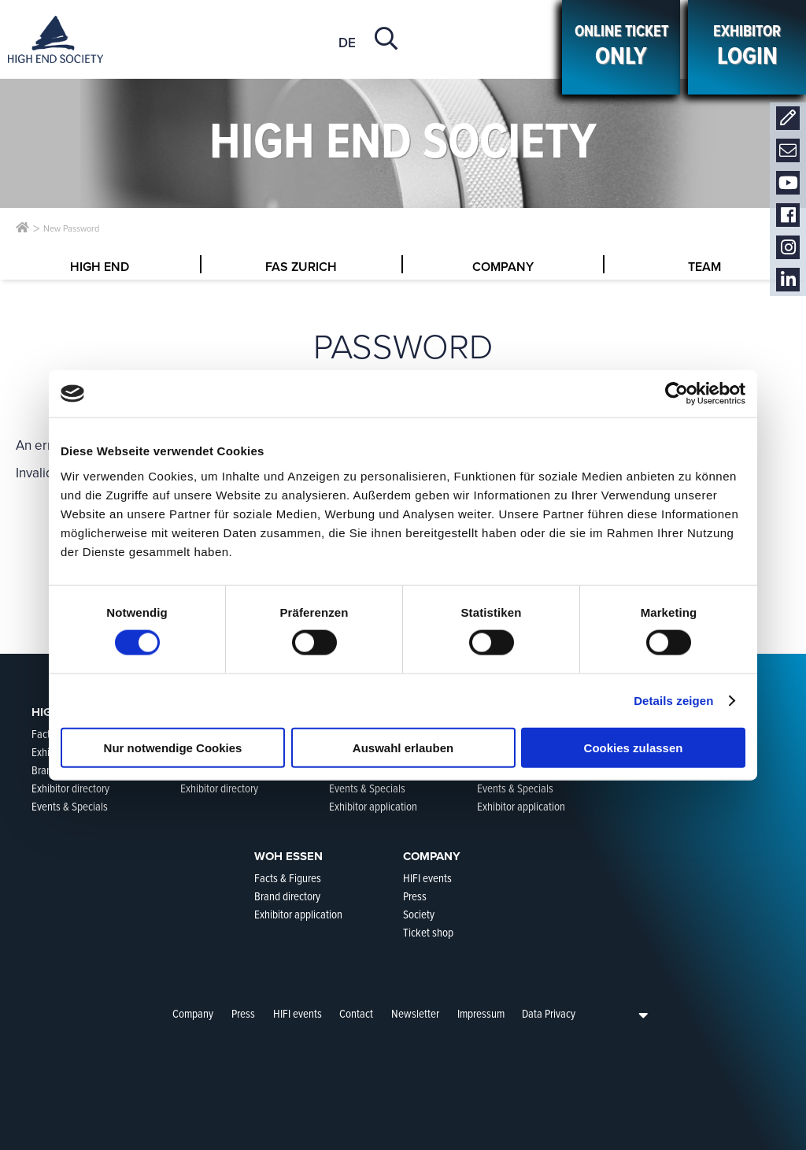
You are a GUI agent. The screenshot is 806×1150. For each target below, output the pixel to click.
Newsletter (788, 151)
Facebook (788, 215)
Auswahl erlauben (403, 747)
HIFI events (297, 1014)
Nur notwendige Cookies (173, 747)
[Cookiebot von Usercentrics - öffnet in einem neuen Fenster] (676, 394)
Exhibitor (747, 47)
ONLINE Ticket (621, 47)
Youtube (788, 183)
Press (243, 1014)
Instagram (788, 248)
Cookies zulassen (633, 747)
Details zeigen (673, 700)
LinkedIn (788, 280)
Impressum (481, 1014)
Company (192, 1014)
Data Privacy (548, 1014)
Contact (788, 118)
